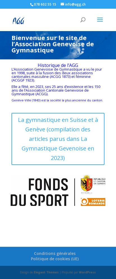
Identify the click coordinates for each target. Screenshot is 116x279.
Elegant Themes (46, 272)
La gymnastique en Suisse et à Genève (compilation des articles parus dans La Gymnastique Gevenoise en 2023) (58, 139)
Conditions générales (55, 253)
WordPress (87, 272)
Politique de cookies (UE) (55, 258)
